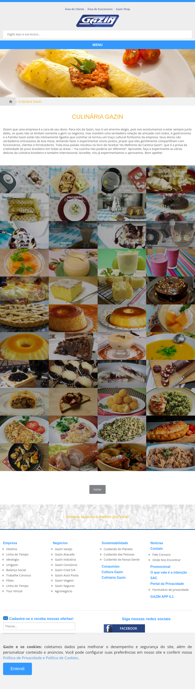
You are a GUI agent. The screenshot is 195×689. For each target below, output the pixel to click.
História (11, 549)
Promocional (160, 566)
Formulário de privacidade (170, 590)
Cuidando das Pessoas (119, 554)
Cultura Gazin (112, 572)
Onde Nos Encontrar (166, 560)
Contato (156, 548)
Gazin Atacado (65, 554)
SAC (153, 578)
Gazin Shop (123, 9)
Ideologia (12, 559)
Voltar (97, 489)
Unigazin (12, 565)
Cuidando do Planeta (118, 549)
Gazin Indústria (65, 559)
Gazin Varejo (63, 549)
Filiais (10, 580)
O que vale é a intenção (168, 572)
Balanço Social (16, 570)
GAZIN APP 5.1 (162, 596)
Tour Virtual (14, 591)
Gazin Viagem (64, 580)
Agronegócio (63, 591)
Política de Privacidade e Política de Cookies (40, 657)
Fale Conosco (161, 554)
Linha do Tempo (17, 554)
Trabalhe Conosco (18, 575)
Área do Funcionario (100, 9)
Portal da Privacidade (167, 583)
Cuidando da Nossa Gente (122, 559)
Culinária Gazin (30, 101)
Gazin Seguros (65, 586)
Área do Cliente (75, 9)
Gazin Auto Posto (67, 575)
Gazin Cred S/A (65, 570)
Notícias (156, 543)
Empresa (10, 543)
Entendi (18, 668)
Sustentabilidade (115, 543)
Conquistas (111, 566)
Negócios (60, 543)
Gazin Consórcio (66, 565)
